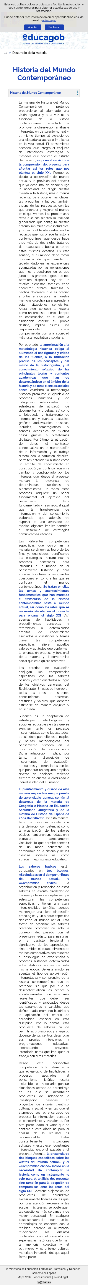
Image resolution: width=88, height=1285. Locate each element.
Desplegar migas (5, 52)
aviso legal (49, 20)
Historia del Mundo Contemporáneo (35, 92)
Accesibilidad (42, 1277)
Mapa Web (24, 1277)
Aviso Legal (61, 1277)
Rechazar (54, 27)
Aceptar (32, 27)
